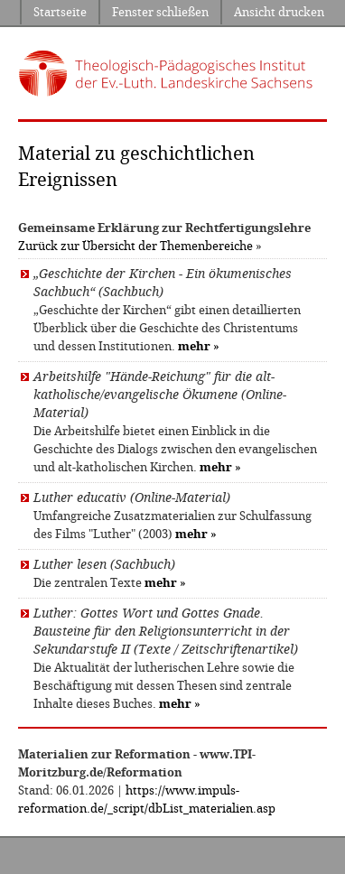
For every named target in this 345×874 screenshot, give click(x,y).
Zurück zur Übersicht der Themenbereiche (135, 246)
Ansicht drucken (279, 12)
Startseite (60, 12)
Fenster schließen (160, 12)
